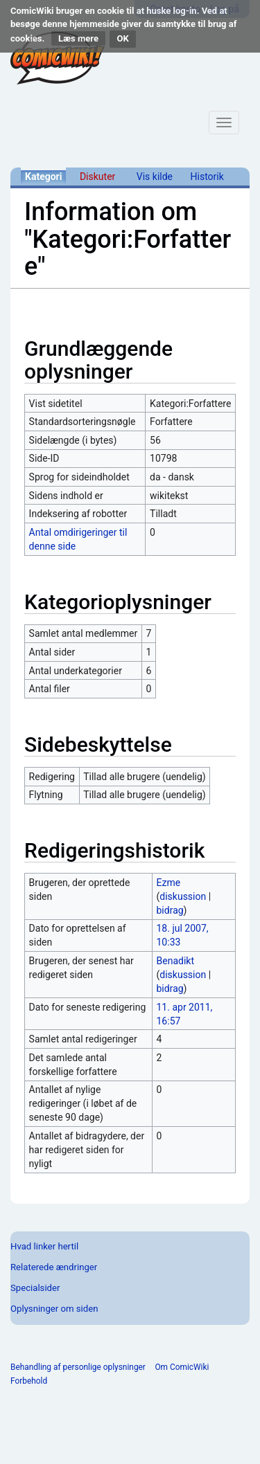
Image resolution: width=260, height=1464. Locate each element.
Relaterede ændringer (53, 1267)
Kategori (43, 176)
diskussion (182, 896)
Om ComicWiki (182, 1367)
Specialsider (35, 1288)
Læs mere (78, 38)
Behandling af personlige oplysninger (78, 1367)
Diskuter (97, 176)
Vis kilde (155, 176)
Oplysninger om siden (54, 1308)
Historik (207, 176)
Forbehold (28, 1381)
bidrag (170, 910)
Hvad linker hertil (44, 1246)
